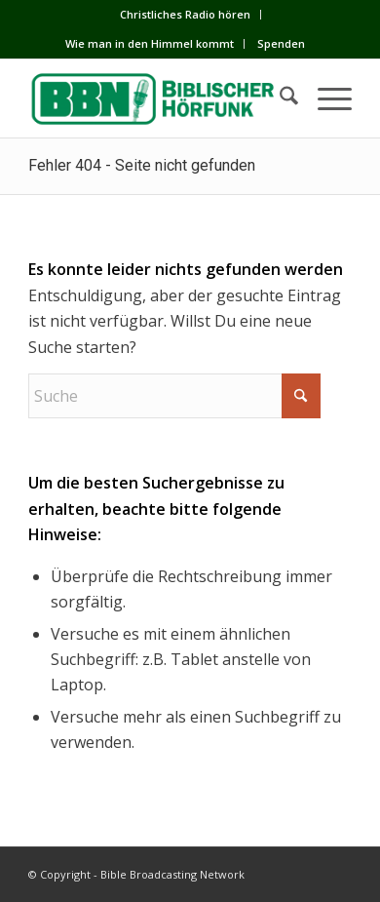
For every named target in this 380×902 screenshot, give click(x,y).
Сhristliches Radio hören (185, 14)
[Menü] (325, 98)
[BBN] (157, 98)
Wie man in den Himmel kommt (149, 43)
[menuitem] (185, 15)
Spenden (281, 43)
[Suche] (279, 98)
